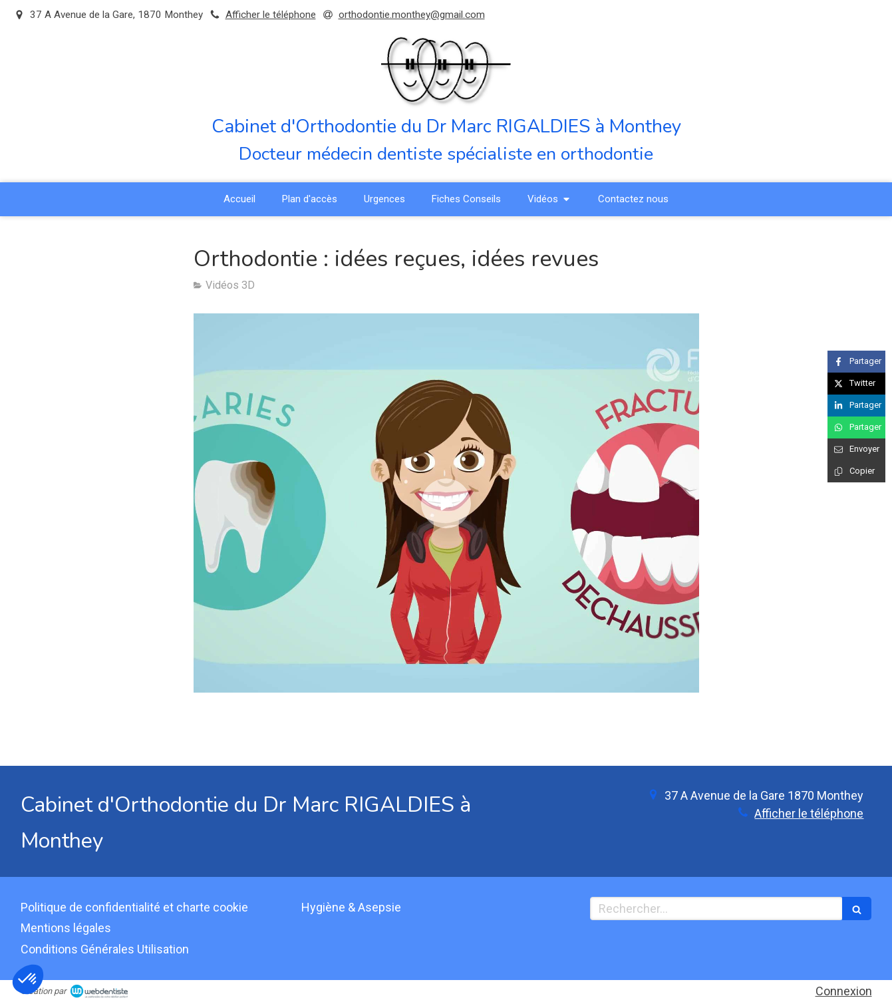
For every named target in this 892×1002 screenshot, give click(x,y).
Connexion (844, 991)
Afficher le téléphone (270, 15)
